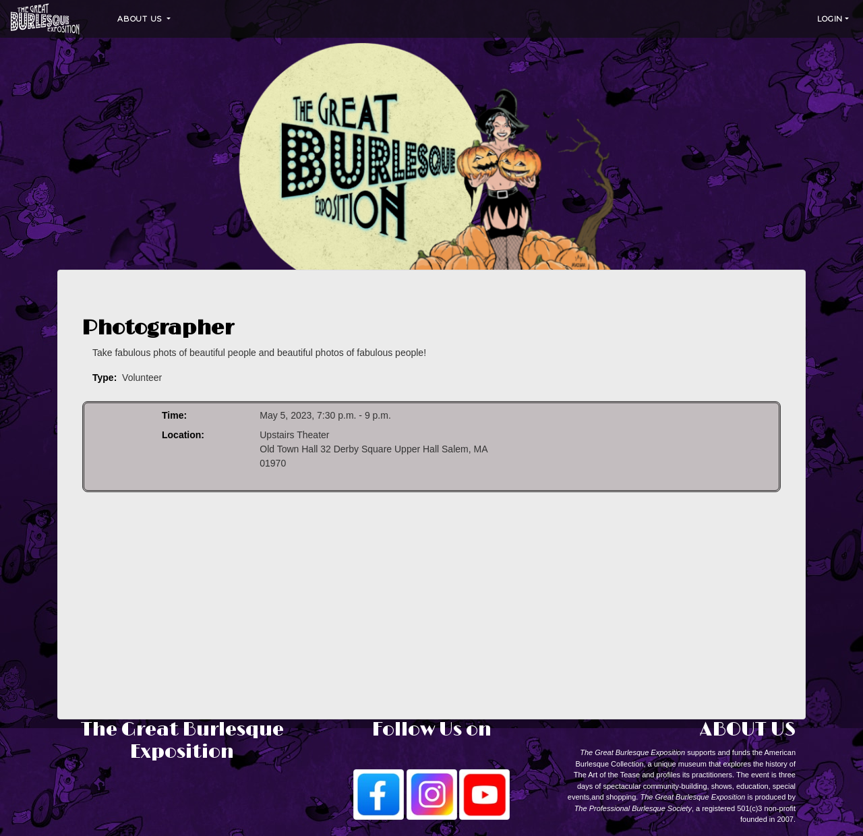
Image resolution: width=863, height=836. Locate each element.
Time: (174, 415)
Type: (104, 377)
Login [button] (830, 19)
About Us (141, 19)
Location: (183, 434)
